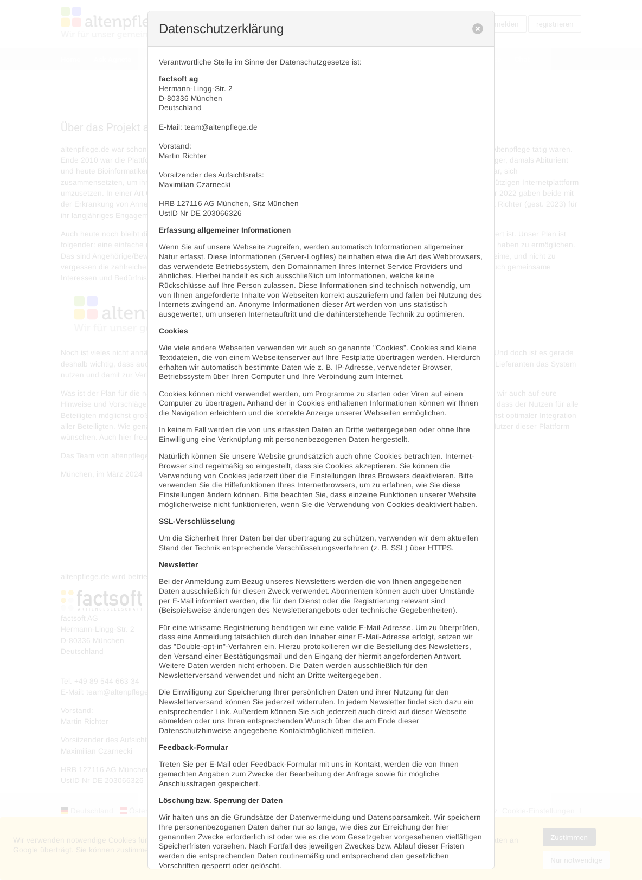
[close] (477, 28)
